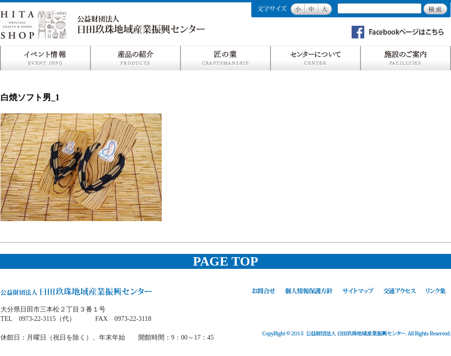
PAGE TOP (225, 261)
